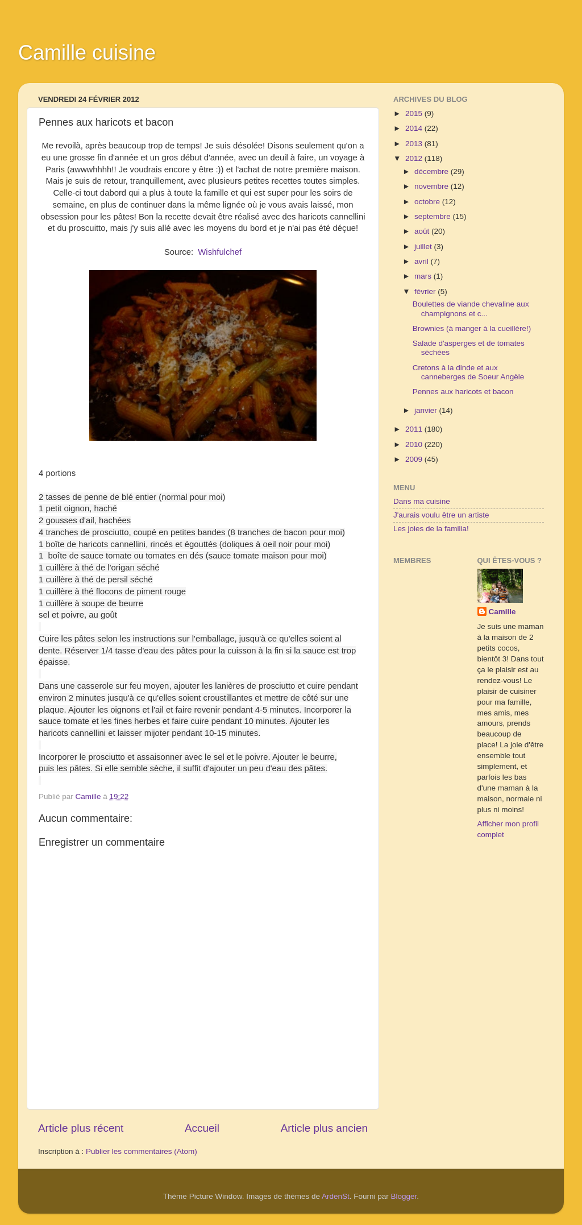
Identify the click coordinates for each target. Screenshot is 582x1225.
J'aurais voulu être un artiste (441, 515)
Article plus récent (80, 1128)
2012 (415, 158)
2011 (415, 429)
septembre (433, 216)
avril (422, 261)
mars (424, 276)
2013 (415, 143)
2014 (415, 128)
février (426, 291)
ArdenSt (336, 1196)
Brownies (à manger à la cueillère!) (472, 328)
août (422, 231)
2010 (415, 444)
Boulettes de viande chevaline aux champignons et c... (471, 308)
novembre (432, 186)
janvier (426, 410)
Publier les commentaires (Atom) (141, 1151)
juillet (424, 246)
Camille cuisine (87, 52)
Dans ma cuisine (421, 501)
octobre (428, 201)
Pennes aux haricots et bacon (463, 391)
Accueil (202, 1128)
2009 (415, 459)
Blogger (404, 1196)
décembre (432, 171)
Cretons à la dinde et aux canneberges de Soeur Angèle (469, 372)
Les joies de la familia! (431, 528)
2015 (415, 113)
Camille (502, 611)
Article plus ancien (324, 1128)
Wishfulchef (220, 251)
